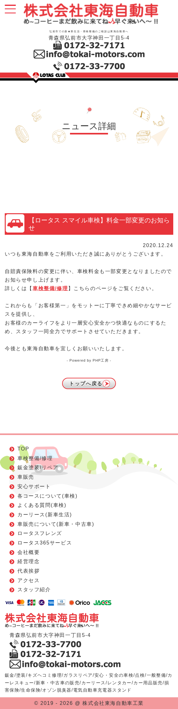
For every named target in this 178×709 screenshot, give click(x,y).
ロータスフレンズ (39, 533)
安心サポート (34, 486)
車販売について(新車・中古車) (55, 524)
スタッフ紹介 (34, 589)
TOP (23, 448)
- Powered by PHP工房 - (89, 360)
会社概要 (28, 552)
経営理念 (28, 561)
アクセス (28, 580)
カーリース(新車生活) (44, 514)
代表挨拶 (28, 571)
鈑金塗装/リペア (37, 467)
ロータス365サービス (44, 542)
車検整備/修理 (50, 288)
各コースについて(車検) (47, 496)
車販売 (25, 477)
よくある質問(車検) (42, 505)
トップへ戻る (86, 383)
